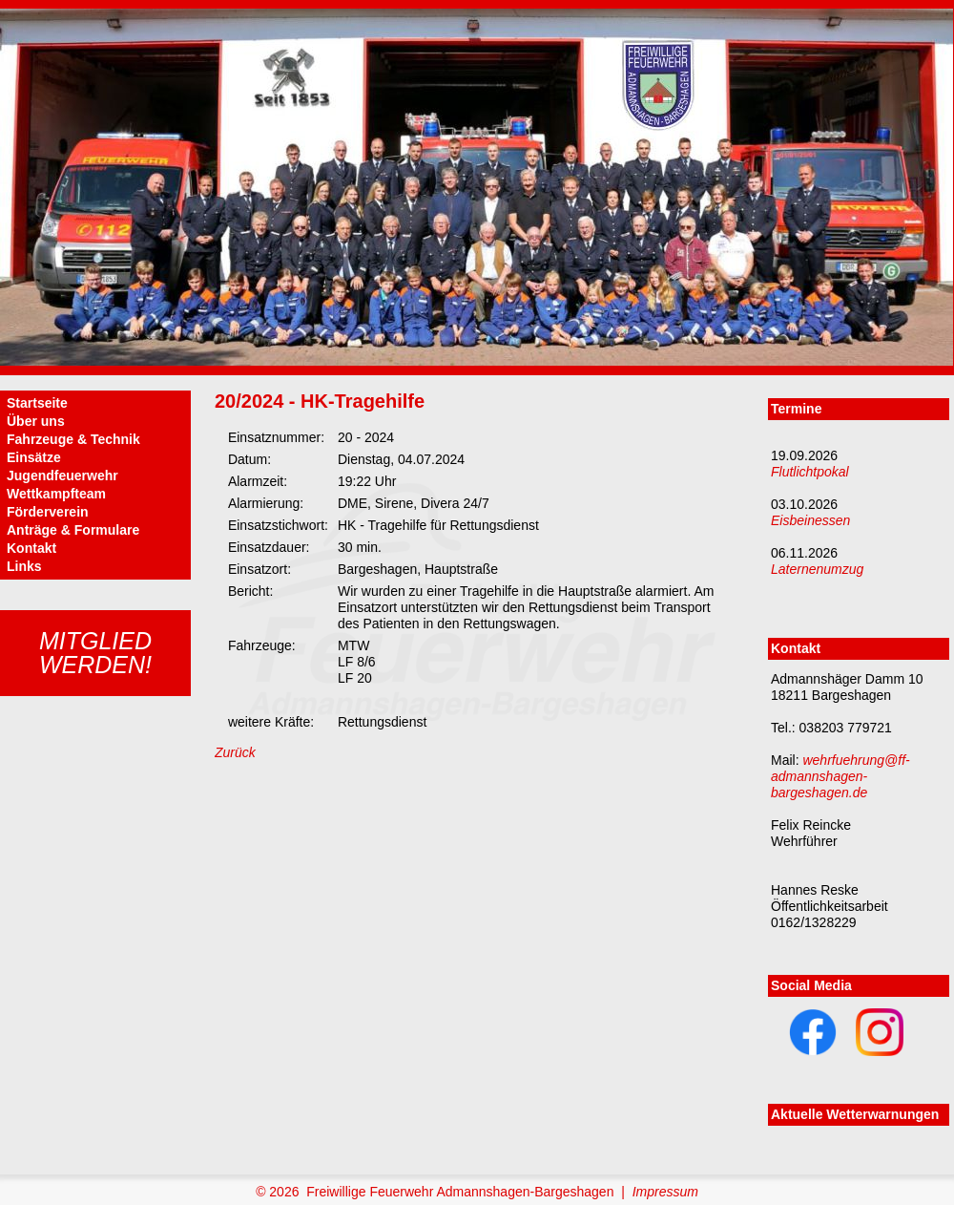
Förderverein (48, 511)
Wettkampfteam (56, 493)
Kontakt (31, 548)
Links (24, 566)
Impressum (665, 1191)
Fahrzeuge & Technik (73, 439)
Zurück (235, 752)
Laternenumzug (817, 569)
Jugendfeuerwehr (62, 475)
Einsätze (34, 457)
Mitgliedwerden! (95, 652)
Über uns (36, 421)
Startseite (37, 403)
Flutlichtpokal (810, 471)
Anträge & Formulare (73, 530)
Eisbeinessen (810, 520)
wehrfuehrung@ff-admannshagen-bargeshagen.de (840, 776)
